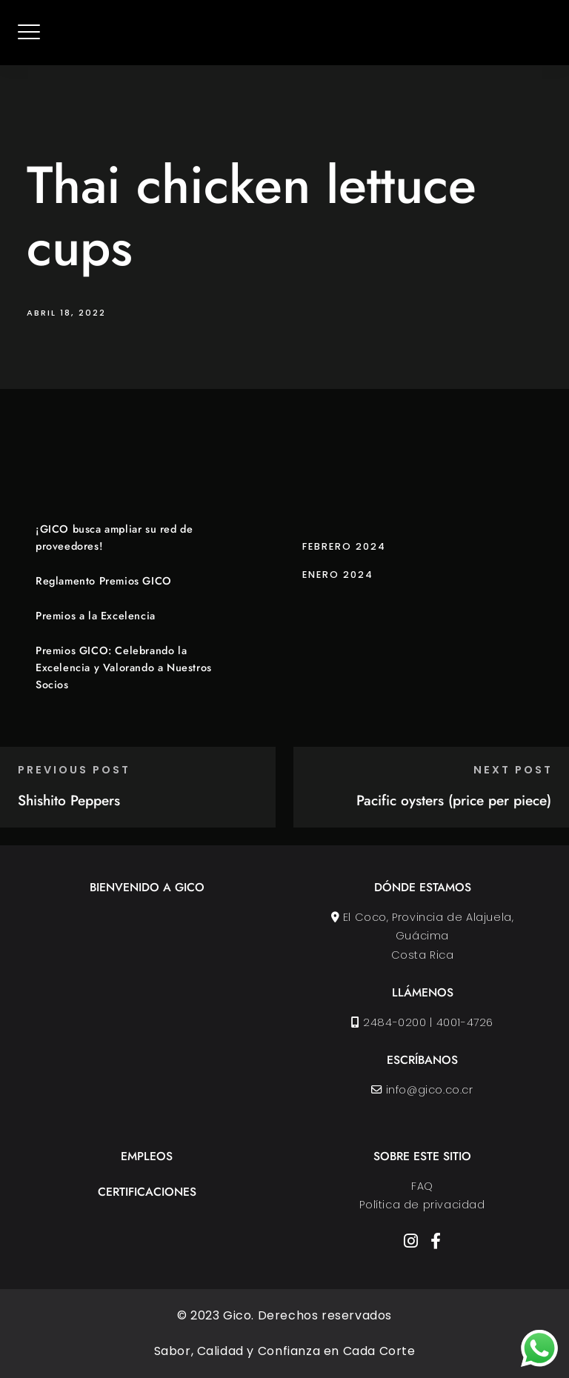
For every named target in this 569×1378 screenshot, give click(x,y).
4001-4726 (464, 1022)
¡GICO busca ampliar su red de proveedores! (114, 537)
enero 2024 (337, 574)
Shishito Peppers (69, 800)
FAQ (422, 1186)
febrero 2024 (344, 546)
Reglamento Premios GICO (104, 580)
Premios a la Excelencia (96, 615)
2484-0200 (395, 1022)
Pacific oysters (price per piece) (453, 800)
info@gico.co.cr (429, 1089)
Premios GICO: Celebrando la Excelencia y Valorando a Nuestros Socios (124, 667)
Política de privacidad (422, 1204)
